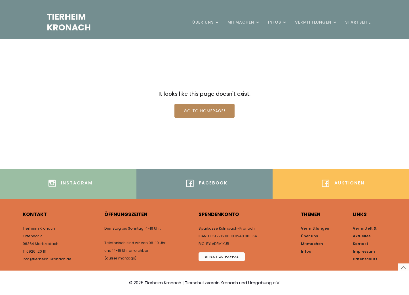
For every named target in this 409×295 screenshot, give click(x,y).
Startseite (358, 22)
